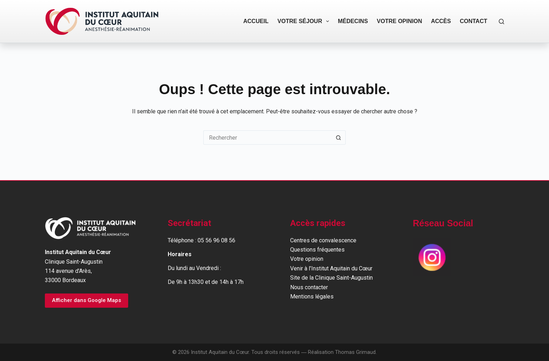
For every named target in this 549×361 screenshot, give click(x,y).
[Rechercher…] (267, 137)
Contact (473, 21)
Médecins (353, 21)
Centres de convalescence (323, 240)
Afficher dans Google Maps (86, 300)
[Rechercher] (501, 21)
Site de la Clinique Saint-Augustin (331, 277)
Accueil (255, 21)
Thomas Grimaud (355, 352)
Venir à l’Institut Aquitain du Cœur (331, 268)
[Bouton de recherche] (338, 137)
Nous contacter (309, 287)
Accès (441, 21)
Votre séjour (304, 21)
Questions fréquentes (317, 249)
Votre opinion (399, 21)
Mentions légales (312, 296)
